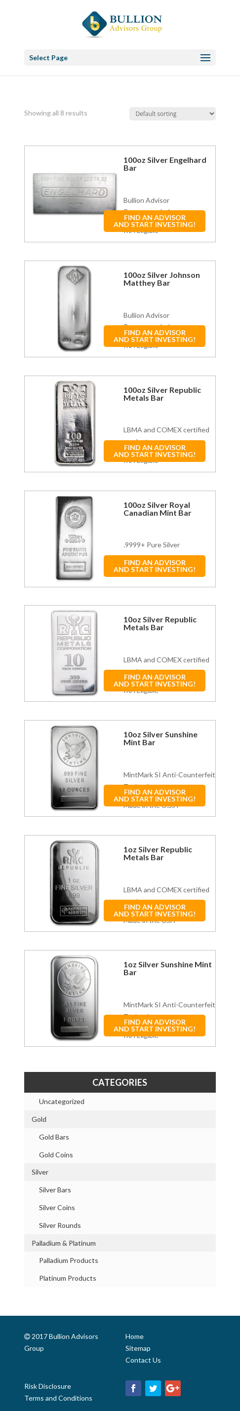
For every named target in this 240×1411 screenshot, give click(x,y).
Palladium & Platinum (64, 1243)
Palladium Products (68, 1260)
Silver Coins (57, 1207)
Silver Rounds (60, 1225)
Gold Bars (54, 1137)
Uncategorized (61, 1101)
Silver (40, 1172)
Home (134, 1336)
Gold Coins (56, 1154)
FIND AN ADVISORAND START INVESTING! (155, 221)
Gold (39, 1119)
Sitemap (138, 1348)
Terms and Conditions (58, 1398)
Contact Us (143, 1360)
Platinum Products (67, 1278)
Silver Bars (55, 1189)
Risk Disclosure (47, 1386)
